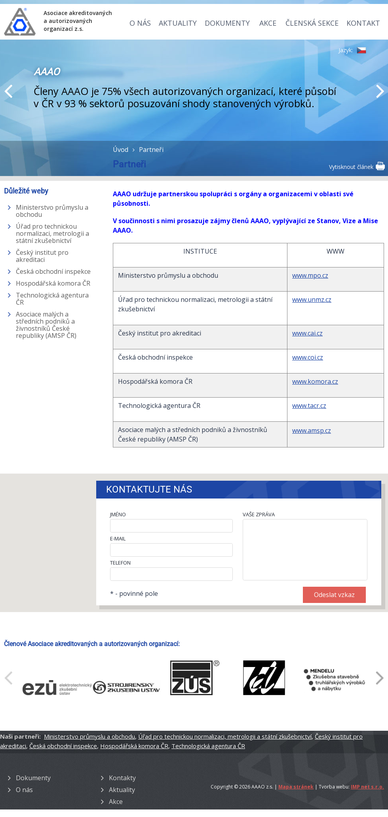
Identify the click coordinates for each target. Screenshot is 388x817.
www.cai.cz (307, 333)
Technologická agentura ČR (52, 299)
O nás (140, 23)
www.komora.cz (315, 381)
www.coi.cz (307, 357)
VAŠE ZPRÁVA (259, 514)
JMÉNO (118, 514)
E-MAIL (118, 538)
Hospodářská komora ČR (53, 283)
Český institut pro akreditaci (42, 256)
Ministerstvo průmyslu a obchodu (52, 211)
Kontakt (363, 23)
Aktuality (178, 23)
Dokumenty (227, 23)
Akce (267, 23)
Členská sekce (312, 23)
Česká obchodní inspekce (53, 271)
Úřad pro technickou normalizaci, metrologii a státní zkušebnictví (52, 233)
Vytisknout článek (356, 166)
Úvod (120, 149)
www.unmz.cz (311, 299)
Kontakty (122, 777)
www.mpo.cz (310, 275)
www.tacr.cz (309, 405)
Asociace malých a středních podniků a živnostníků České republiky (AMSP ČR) (46, 325)
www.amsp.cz (311, 430)
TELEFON (120, 562)
